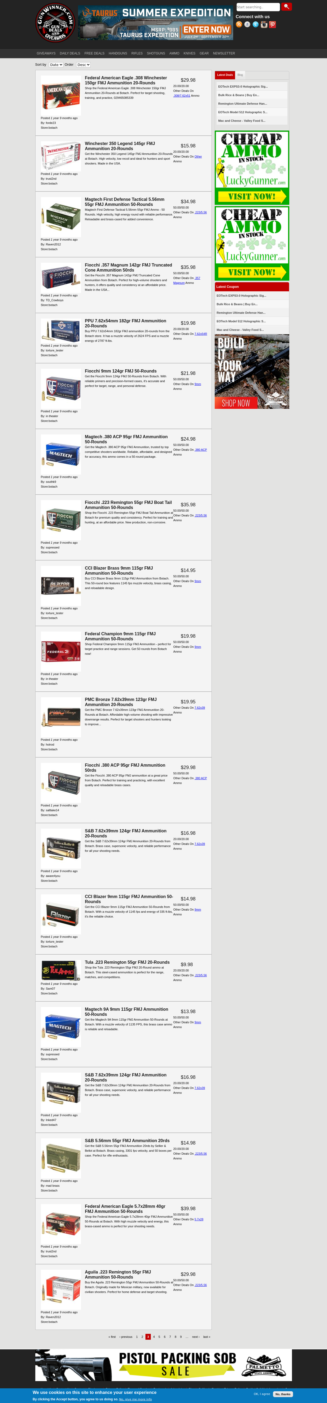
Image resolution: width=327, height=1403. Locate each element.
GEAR (204, 53)
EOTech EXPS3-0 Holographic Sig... (243, 86)
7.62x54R (201, 333)
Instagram (265, 25)
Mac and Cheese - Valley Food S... (242, 120)
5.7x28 (199, 1219)
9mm (198, 384)
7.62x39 (200, 707)
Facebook (248, 25)
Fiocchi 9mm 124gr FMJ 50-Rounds (121, 371)
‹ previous (126, 1336)
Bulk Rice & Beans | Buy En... (238, 95)
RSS (240, 25)
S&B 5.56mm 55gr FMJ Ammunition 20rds (127, 1140)
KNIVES (189, 53)
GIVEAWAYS (46, 53)
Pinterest (273, 25)
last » (206, 1336)
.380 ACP (201, 449)
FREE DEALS (94, 53)
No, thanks (282, 1394)
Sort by (40, 64)
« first (112, 1336)
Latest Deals (226, 73)
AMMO (174, 53)
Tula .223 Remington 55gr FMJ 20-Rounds (127, 962)
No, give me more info (135, 1399)
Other (198, 156)
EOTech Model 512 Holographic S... (242, 112)
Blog (240, 74)
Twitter (256, 25)
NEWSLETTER (224, 53)
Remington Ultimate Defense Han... (242, 103)
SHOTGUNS (156, 53)
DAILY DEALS (70, 53)
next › (196, 1336)
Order (69, 64)
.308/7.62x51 (181, 95)
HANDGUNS (118, 53)
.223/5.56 (201, 212)
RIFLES (137, 53)
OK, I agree (262, 1394)
